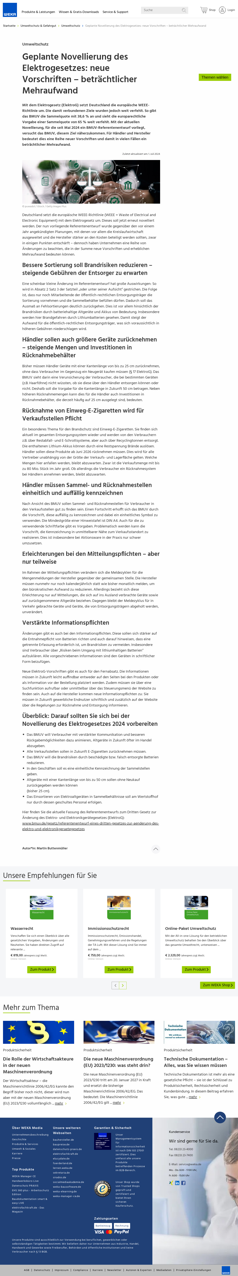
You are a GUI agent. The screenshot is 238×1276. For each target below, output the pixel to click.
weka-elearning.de (65, 1192)
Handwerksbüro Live (25, 1181)
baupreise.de (61, 1145)
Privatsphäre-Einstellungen (193, 1270)
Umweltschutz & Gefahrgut (39, 26)
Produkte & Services (25, 1144)
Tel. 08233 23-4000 (181, 1149)
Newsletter (114, 1270)
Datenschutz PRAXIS (25, 1186)
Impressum (61, 1270)
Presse (16, 1158)
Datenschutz (42, 1270)
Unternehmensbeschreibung (30, 1135)
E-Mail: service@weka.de (185, 1164)
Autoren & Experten (139, 1270)
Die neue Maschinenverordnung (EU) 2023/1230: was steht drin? (118, 1062)
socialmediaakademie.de (68, 1182)
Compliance (80, 1270)
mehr (62, 1104)
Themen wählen (215, 77)
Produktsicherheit (17, 1050)
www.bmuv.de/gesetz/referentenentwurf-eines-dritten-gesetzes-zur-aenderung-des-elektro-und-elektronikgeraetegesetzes (90, 826)
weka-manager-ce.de (66, 1196)
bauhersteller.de (63, 1140)
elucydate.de (61, 1159)
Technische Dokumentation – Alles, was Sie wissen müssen (196, 1062)
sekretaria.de (61, 1173)
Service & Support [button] (115, 13)
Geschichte (19, 1140)
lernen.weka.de (62, 1168)
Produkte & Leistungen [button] (38, 13)
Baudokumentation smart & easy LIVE (30, 1201)
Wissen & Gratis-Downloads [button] (79, 13)
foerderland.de (62, 1163)
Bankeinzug (103, 1226)
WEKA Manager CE (24, 1176)
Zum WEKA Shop (218, 985)
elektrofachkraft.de (65, 1154)
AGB (26, 1270)
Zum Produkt (42, 970)
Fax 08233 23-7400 (181, 1155)
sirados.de (59, 1178)
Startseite (9, 26)
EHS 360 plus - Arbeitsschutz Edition (30, 1192)
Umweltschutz (71, 26)
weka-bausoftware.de (67, 1187)
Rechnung (121, 1226)
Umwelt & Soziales (24, 1149)
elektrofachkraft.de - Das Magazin (28, 1210)
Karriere (17, 1154)
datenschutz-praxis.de (67, 1149)
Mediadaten (164, 1270)
